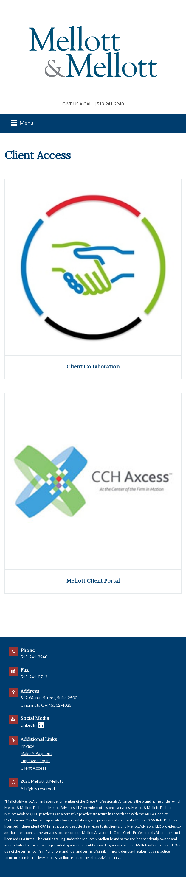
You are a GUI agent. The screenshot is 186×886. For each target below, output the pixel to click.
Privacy (27, 745)
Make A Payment (36, 753)
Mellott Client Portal (93, 580)
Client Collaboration (93, 366)
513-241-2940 (110, 103)
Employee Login (35, 760)
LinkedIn (29, 725)
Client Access (33, 767)
